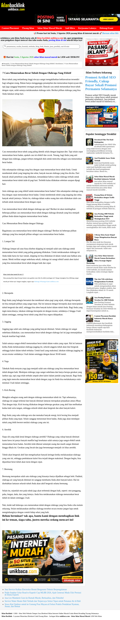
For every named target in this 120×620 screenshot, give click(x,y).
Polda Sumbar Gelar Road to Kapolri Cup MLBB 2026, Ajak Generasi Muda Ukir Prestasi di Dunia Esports (43, 593)
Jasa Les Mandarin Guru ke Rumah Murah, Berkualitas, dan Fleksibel (34, 598)
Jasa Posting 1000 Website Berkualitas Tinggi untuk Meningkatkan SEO (104, 216)
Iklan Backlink (7, 613)
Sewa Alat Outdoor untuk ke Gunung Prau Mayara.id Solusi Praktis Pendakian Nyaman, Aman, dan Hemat (42, 605)
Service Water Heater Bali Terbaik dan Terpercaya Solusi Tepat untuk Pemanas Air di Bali (43, 601)
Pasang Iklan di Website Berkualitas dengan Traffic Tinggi (104, 197)
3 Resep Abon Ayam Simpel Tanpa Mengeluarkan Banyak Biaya (105, 237)
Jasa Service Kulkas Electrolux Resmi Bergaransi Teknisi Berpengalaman (36, 589)
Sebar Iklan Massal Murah (80, 616)
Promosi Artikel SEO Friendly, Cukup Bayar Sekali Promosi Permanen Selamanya (101, 83)
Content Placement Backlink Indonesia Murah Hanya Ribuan (105, 318)
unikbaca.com (65, 616)
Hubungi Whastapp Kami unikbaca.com (46, 281)
